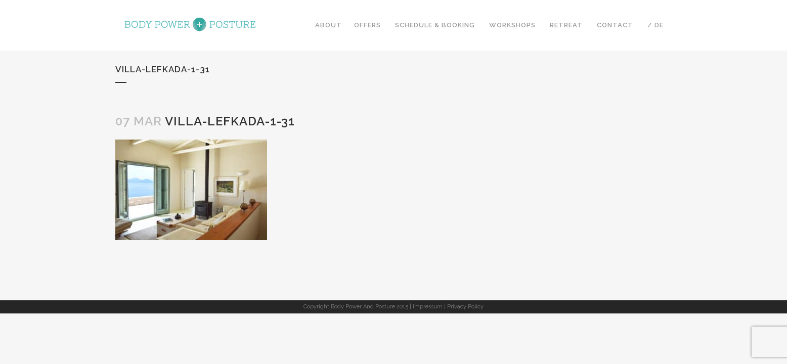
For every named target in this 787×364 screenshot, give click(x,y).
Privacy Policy (465, 306)
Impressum (428, 306)
